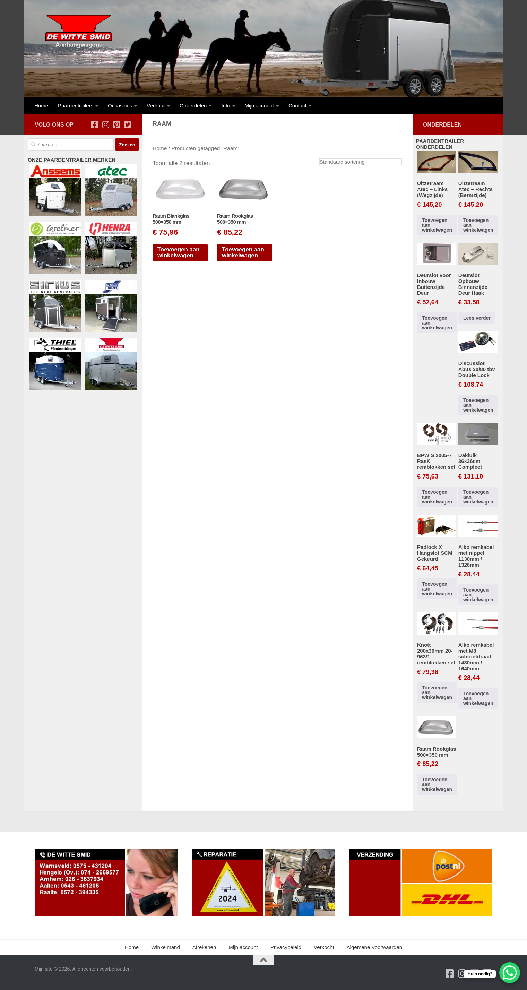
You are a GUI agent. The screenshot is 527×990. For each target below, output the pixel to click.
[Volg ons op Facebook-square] (94, 124)
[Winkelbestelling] (360, 161)
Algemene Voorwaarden (374, 947)
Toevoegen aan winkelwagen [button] (178, 252)
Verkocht (324, 947)
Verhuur (156, 106)
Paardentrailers (75, 106)
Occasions (120, 106)
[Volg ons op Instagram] (105, 124)
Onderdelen (193, 106)
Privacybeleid (285, 947)
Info (225, 106)
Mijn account (259, 106)
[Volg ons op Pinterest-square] (116, 124)
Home (41, 106)
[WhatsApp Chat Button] (509, 972)
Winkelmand (165, 947)
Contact (297, 106)
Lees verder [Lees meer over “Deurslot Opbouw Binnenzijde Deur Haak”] (477, 318)
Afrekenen (204, 947)
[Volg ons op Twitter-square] (127, 124)
